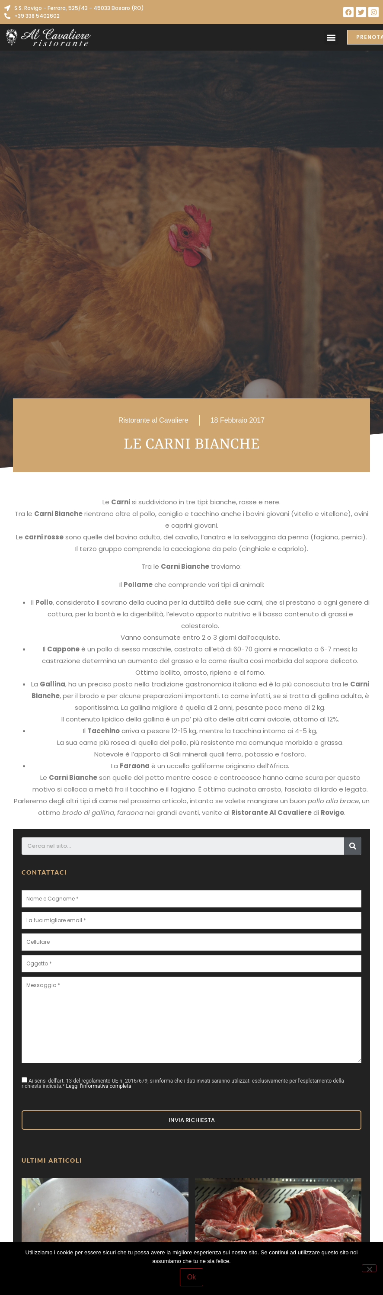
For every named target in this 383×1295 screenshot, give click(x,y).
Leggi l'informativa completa (98, 1086)
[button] (331, 37)
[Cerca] (352, 846)
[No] (369, 1268)
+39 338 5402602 (37, 15)
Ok (191, 1277)
